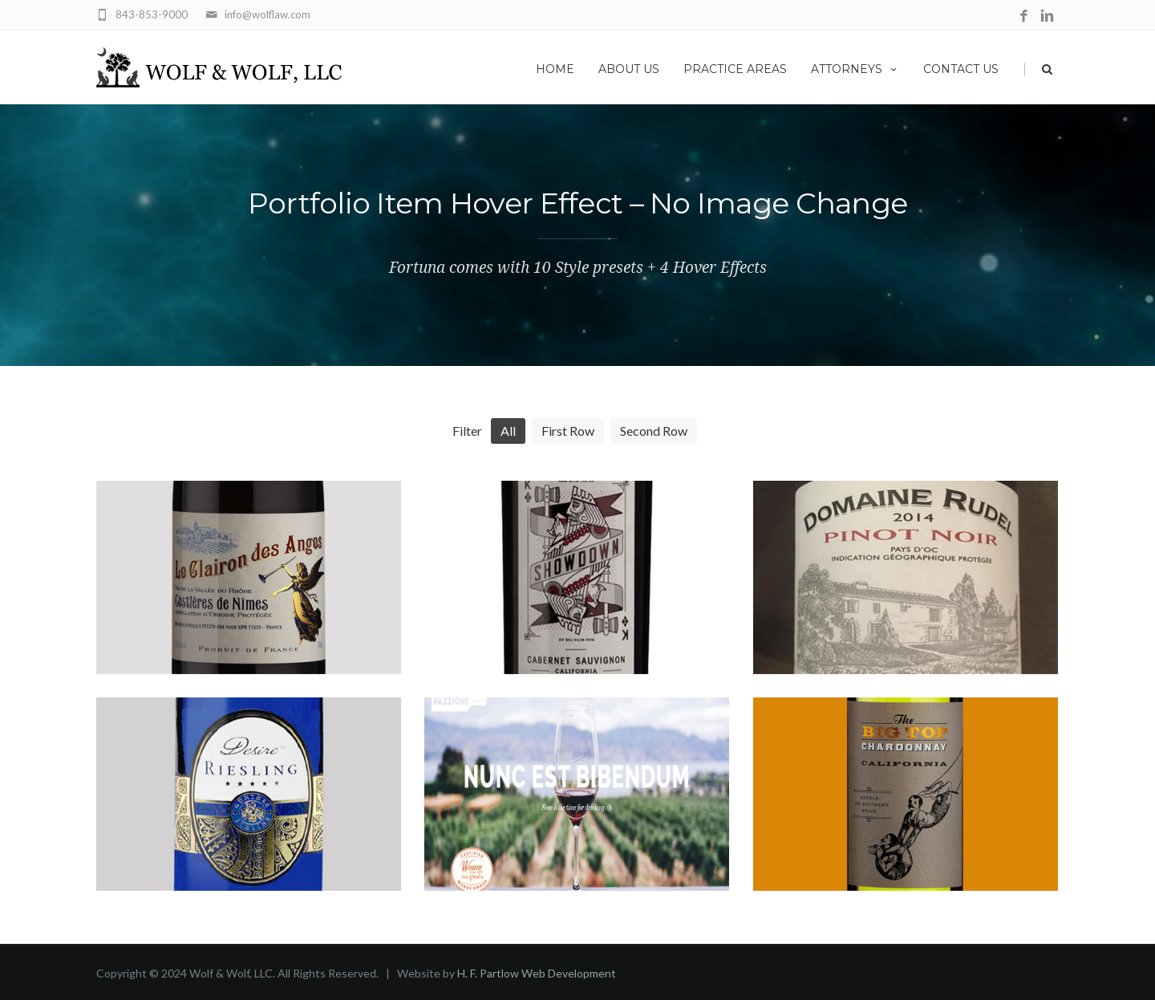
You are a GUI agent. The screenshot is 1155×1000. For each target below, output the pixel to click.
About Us (628, 69)
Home (555, 69)
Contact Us (961, 69)
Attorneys (855, 69)
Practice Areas (735, 69)
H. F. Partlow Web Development (536, 973)
